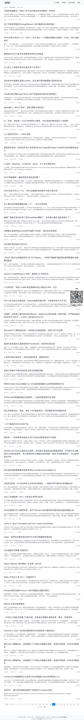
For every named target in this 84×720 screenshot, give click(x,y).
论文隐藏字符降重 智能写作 (16, 550)
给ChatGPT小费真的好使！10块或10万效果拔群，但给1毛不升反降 (33, 330)
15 (50, 704)
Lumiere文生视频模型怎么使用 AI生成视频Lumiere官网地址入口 (32, 677)
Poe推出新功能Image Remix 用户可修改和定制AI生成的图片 (30, 94)
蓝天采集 (39, 719)
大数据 (64, 2)
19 (64, 704)
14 (46, 704)
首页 (6, 704)
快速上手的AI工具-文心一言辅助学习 (20, 577)
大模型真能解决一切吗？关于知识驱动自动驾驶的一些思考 (29, 11)
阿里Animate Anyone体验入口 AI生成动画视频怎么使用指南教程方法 (34, 384)
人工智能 (56, 2)
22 (74, 704)
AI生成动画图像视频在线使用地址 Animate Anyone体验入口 (30, 470)
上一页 (11, 704)
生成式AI (6, 49)
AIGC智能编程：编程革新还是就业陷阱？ (22, 177)
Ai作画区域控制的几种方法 (15, 244)
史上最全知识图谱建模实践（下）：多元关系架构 (25, 204)
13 (43, 704)
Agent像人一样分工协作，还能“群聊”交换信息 (24, 107)
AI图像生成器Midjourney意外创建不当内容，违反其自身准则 (30, 231)
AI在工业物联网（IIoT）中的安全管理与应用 (23, 497)
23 (78, 704)
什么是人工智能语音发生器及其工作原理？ (22, 67)
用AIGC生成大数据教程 (14, 604)
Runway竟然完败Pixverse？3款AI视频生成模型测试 (26, 590)
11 (36, 704)
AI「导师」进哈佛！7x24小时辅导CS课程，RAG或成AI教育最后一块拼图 (36, 121)
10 (33, 704)
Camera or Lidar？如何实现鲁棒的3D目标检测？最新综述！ (30, 631)
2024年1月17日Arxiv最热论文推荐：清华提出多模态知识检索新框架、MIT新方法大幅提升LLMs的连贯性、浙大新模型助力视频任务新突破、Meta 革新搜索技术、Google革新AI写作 (41, 454)
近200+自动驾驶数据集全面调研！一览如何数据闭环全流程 (30, 397)
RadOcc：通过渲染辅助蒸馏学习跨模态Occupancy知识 (28, 690)
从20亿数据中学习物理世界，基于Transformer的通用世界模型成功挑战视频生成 (39, 510)
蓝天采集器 (71, 2)
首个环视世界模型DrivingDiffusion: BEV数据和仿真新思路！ (30, 24)
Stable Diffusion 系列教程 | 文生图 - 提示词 (22, 564)
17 (57, 704)
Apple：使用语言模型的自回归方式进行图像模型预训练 (28, 537)
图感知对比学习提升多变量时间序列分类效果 (23, 54)
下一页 (40, 707)
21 (71, 704)
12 (40, 704)
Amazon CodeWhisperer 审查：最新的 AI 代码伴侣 (26, 274)
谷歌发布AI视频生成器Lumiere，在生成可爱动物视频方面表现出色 (33, 81)
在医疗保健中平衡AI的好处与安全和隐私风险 (23, 370)
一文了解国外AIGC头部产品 (16, 424)
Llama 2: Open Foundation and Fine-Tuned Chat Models (28, 523)
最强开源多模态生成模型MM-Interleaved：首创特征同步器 (29, 344)
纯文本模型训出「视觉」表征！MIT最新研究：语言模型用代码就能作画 (35, 411)
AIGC (5, 19)
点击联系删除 (63, 717)
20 (67, 704)
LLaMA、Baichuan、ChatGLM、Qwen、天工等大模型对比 (30, 164)
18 (60, 704)
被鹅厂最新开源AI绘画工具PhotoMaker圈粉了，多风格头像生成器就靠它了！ (37, 217)
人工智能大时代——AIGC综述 (17, 134)
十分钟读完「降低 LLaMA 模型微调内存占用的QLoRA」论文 (30, 287)
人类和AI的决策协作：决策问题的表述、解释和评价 (26, 357)
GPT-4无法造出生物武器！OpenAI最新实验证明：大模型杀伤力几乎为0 (35, 301)
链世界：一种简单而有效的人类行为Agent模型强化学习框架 (30, 437)
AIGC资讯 (12, 7)
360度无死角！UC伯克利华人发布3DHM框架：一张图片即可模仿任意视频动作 (38, 483)
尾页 (45, 707)
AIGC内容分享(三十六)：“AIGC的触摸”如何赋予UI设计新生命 (30, 191)
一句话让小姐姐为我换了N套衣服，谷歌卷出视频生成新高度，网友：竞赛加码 (38, 617)
